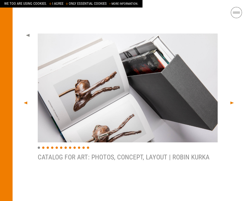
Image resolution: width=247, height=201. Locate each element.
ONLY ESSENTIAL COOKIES (86, 3)
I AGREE (56, 3)
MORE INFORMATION (123, 4)
